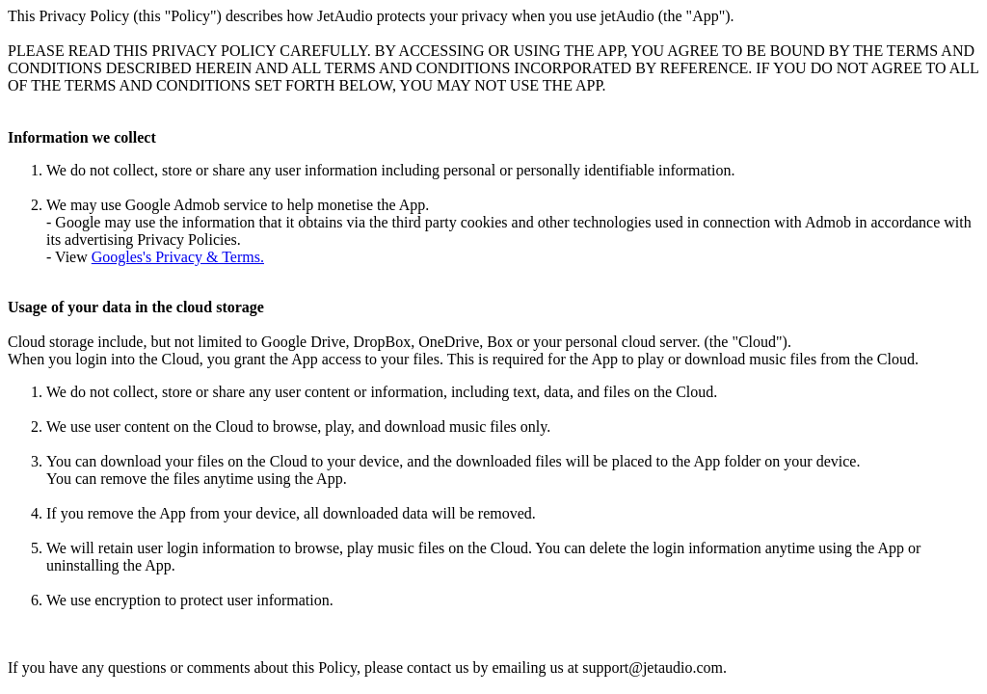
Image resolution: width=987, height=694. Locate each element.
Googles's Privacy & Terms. (178, 257)
